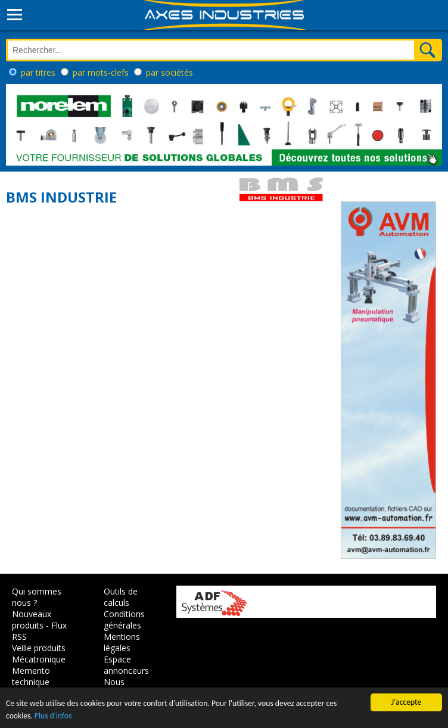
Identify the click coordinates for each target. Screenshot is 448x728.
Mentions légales (122, 642)
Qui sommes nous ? (36, 597)
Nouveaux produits (31, 619)
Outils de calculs (121, 597)
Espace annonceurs (126, 665)
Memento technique (31, 676)
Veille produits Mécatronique (39, 653)
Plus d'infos (53, 716)
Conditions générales (124, 619)
